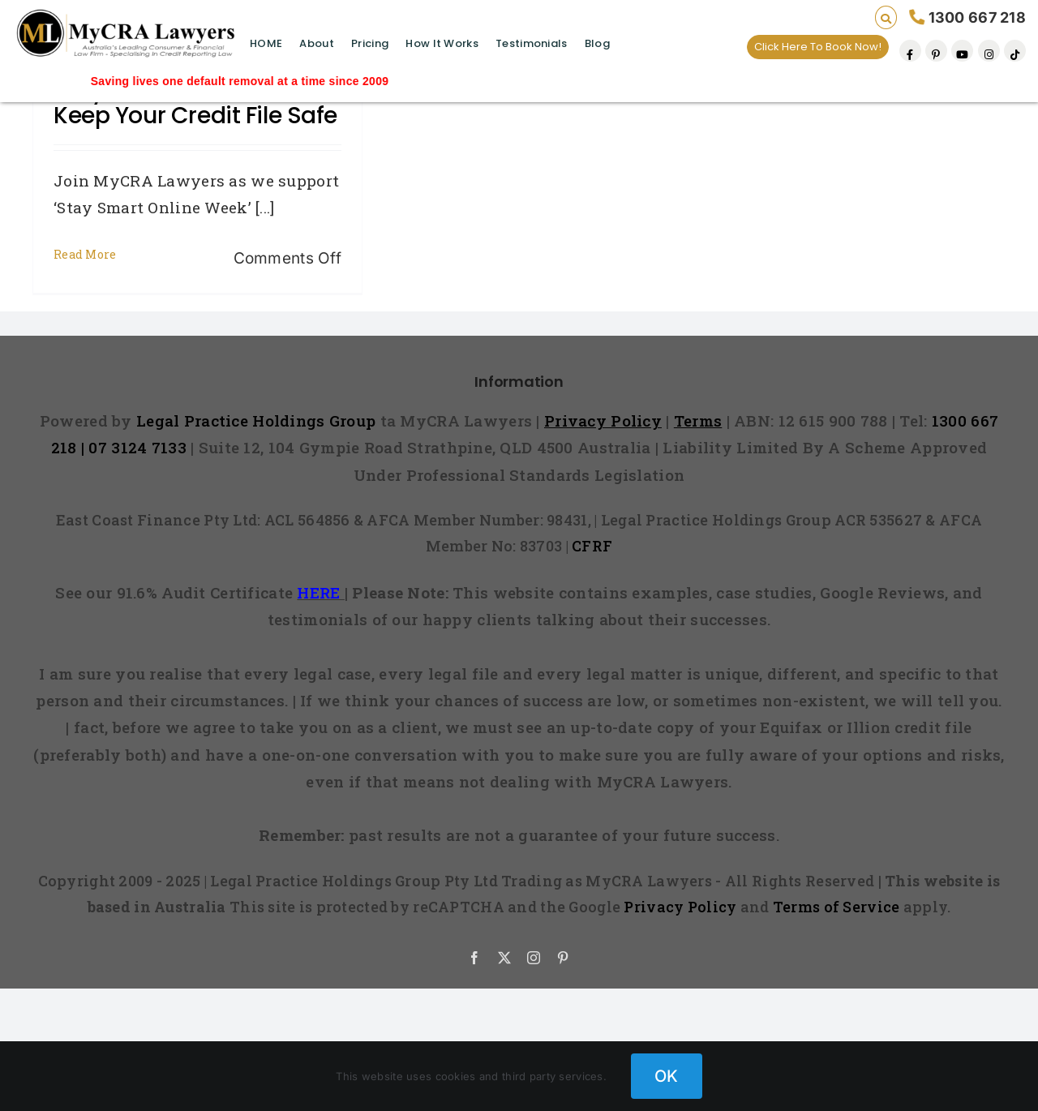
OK (666, 1076)
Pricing (369, 43)
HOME (266, 43)
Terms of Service (836, 906)
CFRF (592, 546)
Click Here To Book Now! (817, 46)
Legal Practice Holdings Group (258, 420)
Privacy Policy (680, 906)
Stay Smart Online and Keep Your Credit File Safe (195, 103)
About (316, 43)
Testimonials (531, 43)
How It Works (441, 43)
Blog (597, 43)
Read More (85, 254)
